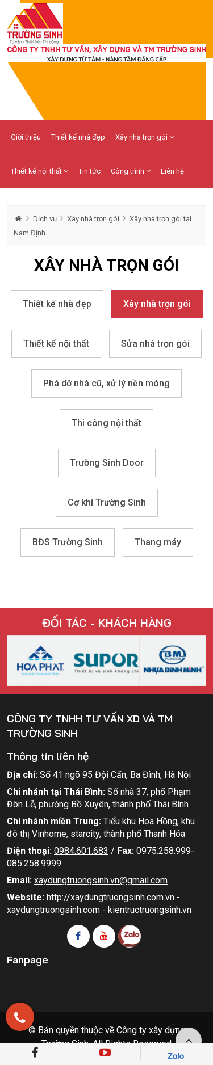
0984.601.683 (81, 850)
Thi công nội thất (106, 423)
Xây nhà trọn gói (144, 137)
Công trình (131, 171)
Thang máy (158, 542)
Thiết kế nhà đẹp (78, 137)
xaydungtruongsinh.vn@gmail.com (101, 880)
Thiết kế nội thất (39, 171)
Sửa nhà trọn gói (155, 343)
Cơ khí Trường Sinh (107, 502)
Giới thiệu (26, 137)
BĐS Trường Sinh (67, 542)
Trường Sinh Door (107, 462)
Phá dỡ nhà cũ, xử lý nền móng (106, 383)
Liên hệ (172, 171)
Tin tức (89, 171)
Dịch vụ (45, 218)
